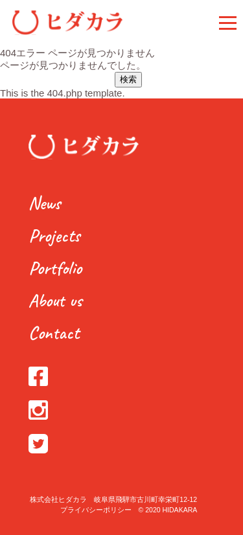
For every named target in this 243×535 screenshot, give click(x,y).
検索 (128, 79)
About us (55, 300)
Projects (54, 235)
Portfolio (55, 267)
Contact (54, 332)
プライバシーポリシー (96, 510)
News (44, 203)
